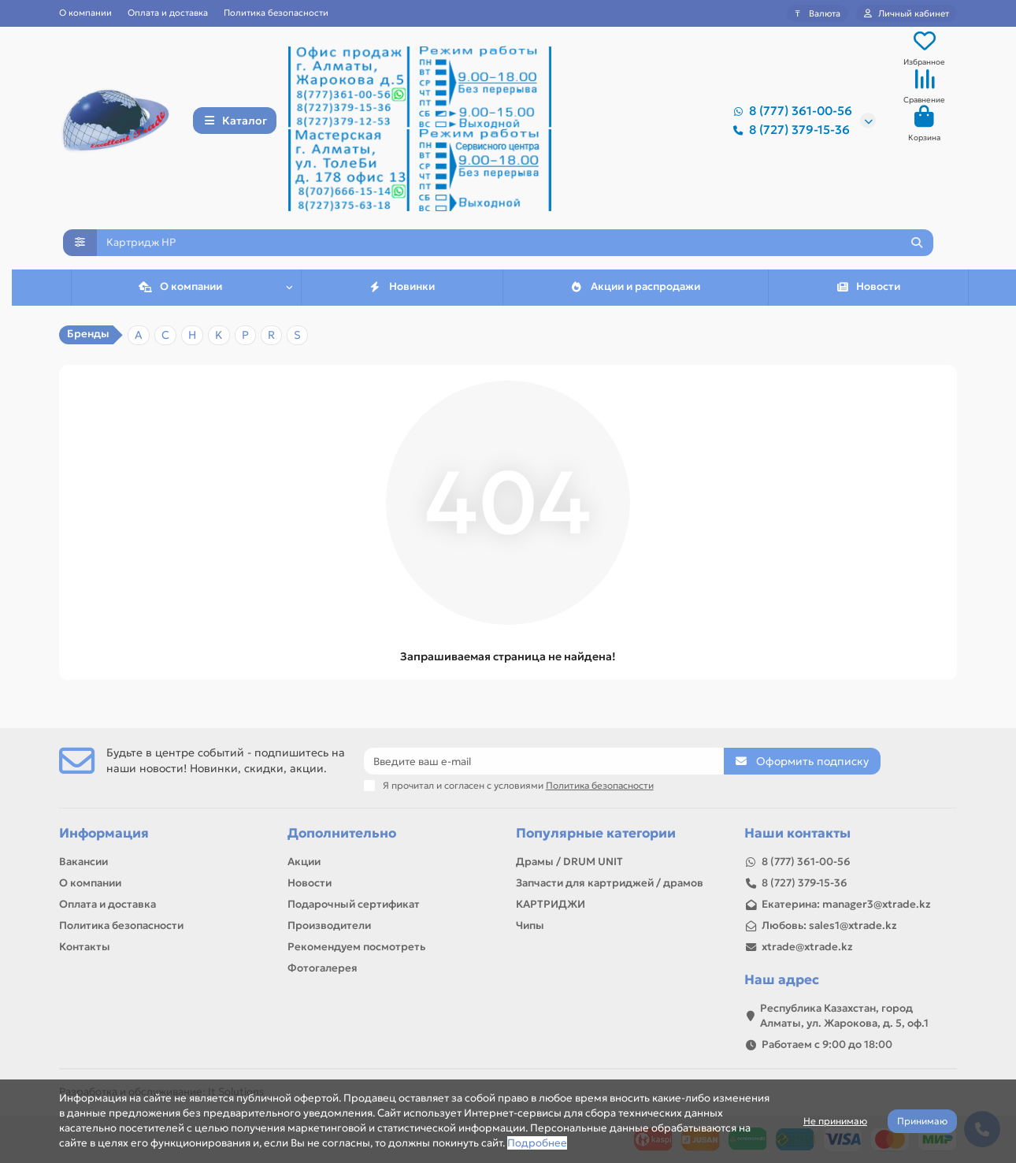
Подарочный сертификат (353, 904)
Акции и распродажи (635, 291)
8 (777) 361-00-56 (789, 112)
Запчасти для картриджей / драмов (609, 883)
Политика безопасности (276, 12)
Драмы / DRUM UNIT (569, 861)
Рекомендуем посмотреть (356, 946)
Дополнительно (341, 833)
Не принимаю (835, 1121)
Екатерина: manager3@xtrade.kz (846, 904)
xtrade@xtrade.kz (807, 946)
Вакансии (83, 861)
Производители (329, 925)
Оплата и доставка (168, 12)
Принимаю (922, 1121)
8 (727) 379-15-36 (788, 130)
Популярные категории (596, 833)
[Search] (515, 245)
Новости (868, 291)
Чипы (530, 925)
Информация (104, 833)
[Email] (544, 761)
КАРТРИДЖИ (550, 904)
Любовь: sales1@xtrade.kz (829, 925)
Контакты (84, 946)
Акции (304, 861)
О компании (85, 12)
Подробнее (537, 1143)
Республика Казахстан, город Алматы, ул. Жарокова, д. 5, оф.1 (844, 1015)
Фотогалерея (322, 968)
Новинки (402, 291)
